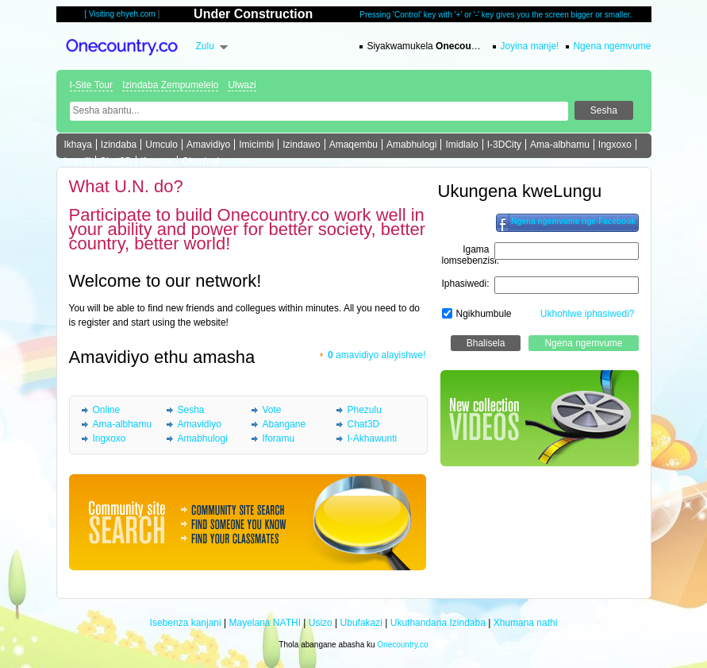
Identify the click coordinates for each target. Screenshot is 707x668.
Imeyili (77, 161)
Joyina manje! (529, 46)
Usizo (320, 622)
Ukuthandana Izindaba (438, 622)
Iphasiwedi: (466, 283)
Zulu (205, 46)
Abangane (284, 424)
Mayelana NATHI (264, 622)
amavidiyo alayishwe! (376, 355)
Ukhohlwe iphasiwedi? (587, 313)
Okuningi (200, 161)
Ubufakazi (361, 622)
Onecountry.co (402, 644)
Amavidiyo (208, 144)
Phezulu (365, 409)
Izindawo (301, 144)
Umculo (161, 144)
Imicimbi (256, 144)
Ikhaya (78, 144)
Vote (272, 409)
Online (107, 409)
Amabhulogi (411, 144)
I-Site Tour (91, 85)
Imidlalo (461, 144)
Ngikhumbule (484, 313)
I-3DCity (504, 144)
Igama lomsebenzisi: (471, 255)
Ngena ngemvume (612, 46)
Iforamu (156, 161)
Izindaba (118, 144)
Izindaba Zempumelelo (170, 85)
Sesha (191, 409)
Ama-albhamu (560, 144)
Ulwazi (242, 85)
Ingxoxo (615, 144)
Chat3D (116, 161)
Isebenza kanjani (185, 622)
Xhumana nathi (526, 622)
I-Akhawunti (373, 438)
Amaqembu (353, 144)
